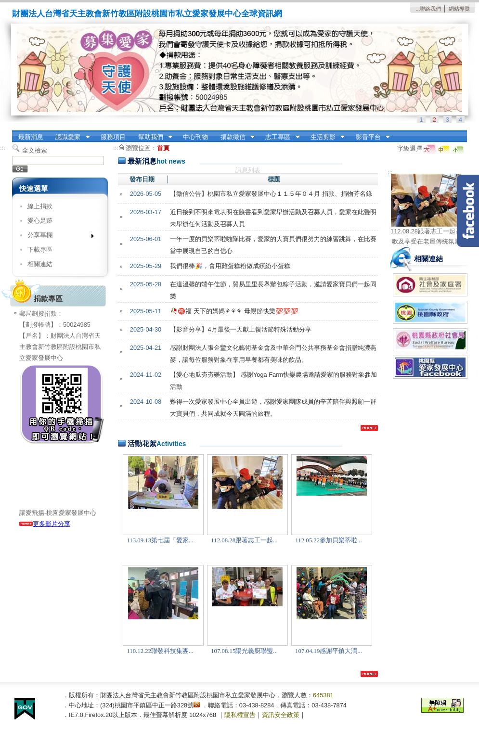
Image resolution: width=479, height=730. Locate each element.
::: (417, 9)
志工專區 (279, 137)
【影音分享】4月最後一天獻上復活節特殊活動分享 (240, 329)
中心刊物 (195, 137)
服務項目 (113, 137)
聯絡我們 (430, 9)
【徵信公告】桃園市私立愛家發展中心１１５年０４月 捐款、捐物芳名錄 (271, 193)
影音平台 (370, 137)
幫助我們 (152, 137)
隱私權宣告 (240, 714)
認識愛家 (70, 137)
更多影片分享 (44, 523)
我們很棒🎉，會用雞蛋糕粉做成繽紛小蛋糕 (230, 265)
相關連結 (39, 264)
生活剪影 (324, 137)
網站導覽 (459, 9)
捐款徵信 (234, 137)
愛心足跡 (39, 220)
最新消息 (30, 137)
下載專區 (39, 249)
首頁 (163, 148)
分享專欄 (57, 237)
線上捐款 (39, 206)
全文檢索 (34, 150)
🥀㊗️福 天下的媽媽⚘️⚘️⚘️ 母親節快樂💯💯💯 (234, 311)
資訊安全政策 (280, 714)
